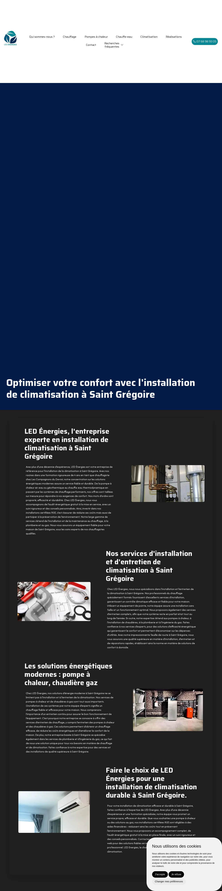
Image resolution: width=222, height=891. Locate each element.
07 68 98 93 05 (204, 41)
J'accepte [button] (160, 874)
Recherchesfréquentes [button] (111, 45)
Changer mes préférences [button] (169, 881)
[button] (122, 45)
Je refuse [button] (176, 874)
